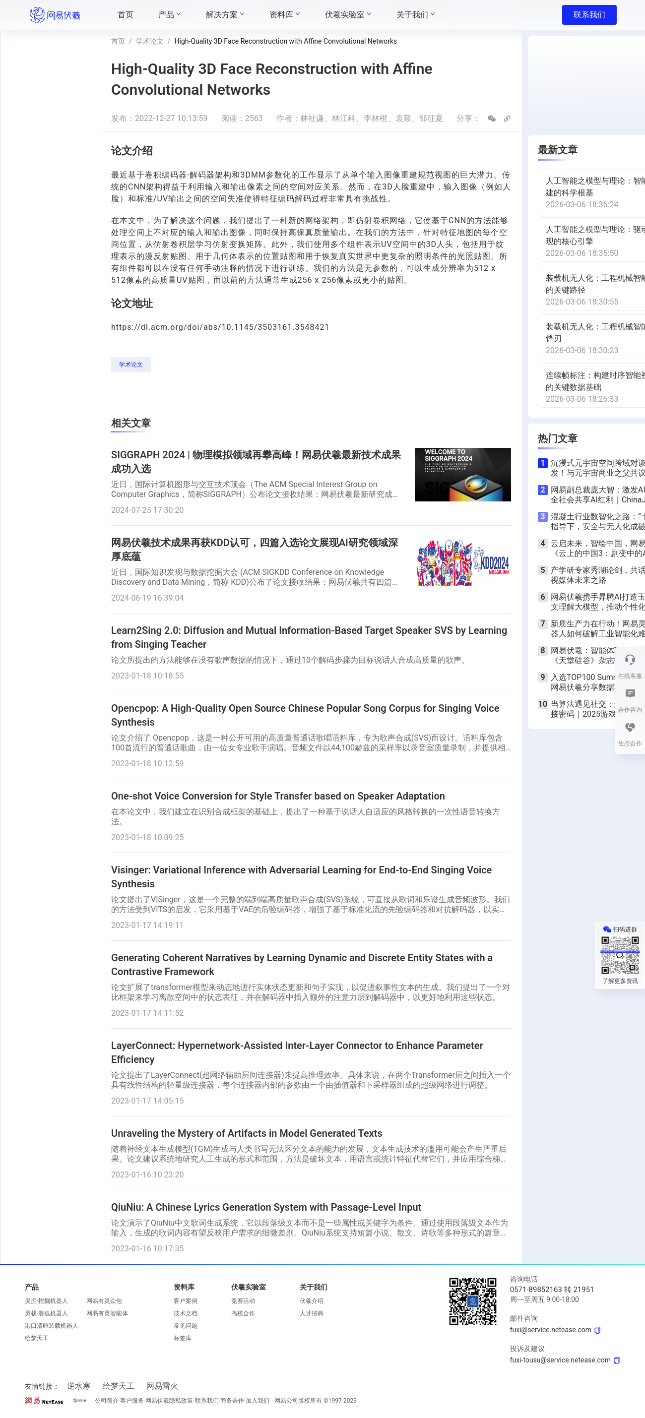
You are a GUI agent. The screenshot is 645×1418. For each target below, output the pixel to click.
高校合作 (243, 1313)
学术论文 (150, 41)
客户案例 (185, 1300)
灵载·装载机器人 (46, 1313)
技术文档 (185, 1313)
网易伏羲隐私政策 (169, 1400)
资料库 (184, 1287)
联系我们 (589, 14)
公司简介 (107, 1400)
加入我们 (257, 1400)
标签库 (183, 1338)
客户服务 (132, 1400)
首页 (118, 41)
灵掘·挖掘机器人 (46, 1300)
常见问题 (185, 1325)
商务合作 (232, 1400)
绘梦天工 (37, 1338)
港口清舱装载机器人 (51, 1325)
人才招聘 (311, 1313)
